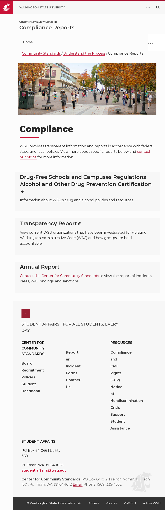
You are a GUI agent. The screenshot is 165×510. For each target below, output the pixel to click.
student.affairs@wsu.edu (44, 470)
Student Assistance (120, 424)
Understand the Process (84, 53)
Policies (28, 377)
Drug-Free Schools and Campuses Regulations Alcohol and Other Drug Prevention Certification (86, 180)
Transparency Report (48, 223)
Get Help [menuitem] (53, 42)
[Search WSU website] (158, 7)
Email (77, 484)
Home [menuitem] (28, 42)
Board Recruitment (32, 366)
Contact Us (73, 383)
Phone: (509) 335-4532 (102, 484)
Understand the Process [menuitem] (95, 42)
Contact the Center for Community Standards (59, 276)
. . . (150, 42)
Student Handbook (30, 387)
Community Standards (41, 53)
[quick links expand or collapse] (148, 8)
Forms (71, 373)
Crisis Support (117, 411)
